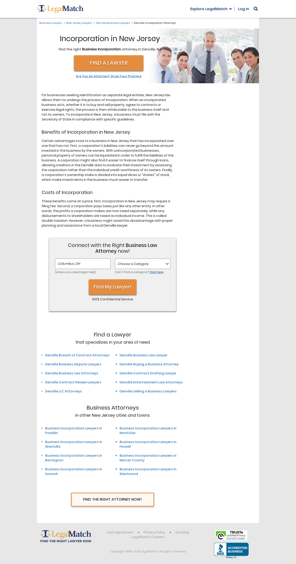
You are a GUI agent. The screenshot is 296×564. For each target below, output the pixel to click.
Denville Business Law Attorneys (71, 373)
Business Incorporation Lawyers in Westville (73, 444)
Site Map (182, 532)
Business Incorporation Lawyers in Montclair (148, 430)
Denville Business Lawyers (113, 23)
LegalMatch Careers (148, 537)
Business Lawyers (50, 23)
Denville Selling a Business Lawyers (148, 391)
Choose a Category (132, 264)
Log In (243, 9)
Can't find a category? (139, 272)
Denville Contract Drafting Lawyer (148, 373)
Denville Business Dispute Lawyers (73, 364)
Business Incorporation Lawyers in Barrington (73, 457)
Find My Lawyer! (113, 287)
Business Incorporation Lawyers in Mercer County (148, 457)
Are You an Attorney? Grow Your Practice (109, 76)
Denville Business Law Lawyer (143, 355)
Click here (156, 272)
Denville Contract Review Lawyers (73, 382)
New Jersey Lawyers (79, 23)
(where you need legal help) (75, 272)
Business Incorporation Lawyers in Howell (148, 444)
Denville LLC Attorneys (63, 391)
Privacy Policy (154, 532)
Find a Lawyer (109, 63)
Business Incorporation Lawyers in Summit (73, 471)
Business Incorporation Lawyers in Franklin (73, 430)
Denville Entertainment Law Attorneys (151, 382)
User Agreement (120, 532)
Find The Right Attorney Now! (112, 499)
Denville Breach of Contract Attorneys (77, 355)
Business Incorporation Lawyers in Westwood (148, 471)
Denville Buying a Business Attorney (149, 364)
